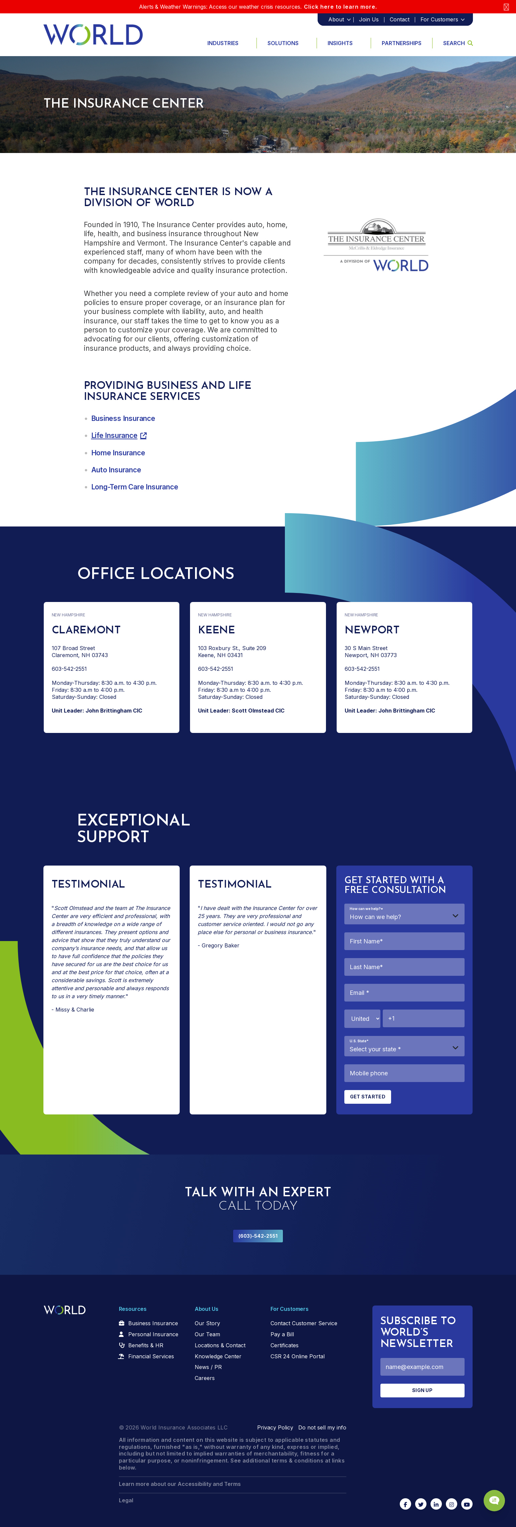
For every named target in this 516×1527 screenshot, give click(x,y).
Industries (222, 43)
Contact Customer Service (304, 1323)
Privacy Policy (275, 1427)
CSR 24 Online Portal (298, 1356)
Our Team (207, 1334)
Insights (340, 43)
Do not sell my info (322, 1427)
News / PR (208, 1367)
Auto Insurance (116, 470)
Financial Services (151, 1356)
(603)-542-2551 (258, 1236)
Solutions (283, 43)
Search (458, 43)
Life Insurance (114, 435)
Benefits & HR (145, 1345)
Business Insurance (123, 418)
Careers (205, 1378)
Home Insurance (118, 453)
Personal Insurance (153, 1334)
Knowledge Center (218, 1356)
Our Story (207, 1323)
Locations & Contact (220, 1345)
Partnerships (401, 43)
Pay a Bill (282, 1334)
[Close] (506, 7)
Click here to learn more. (340, 6)
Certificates (285, 1345)
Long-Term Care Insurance (134, 487)
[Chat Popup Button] (492, 1497)
